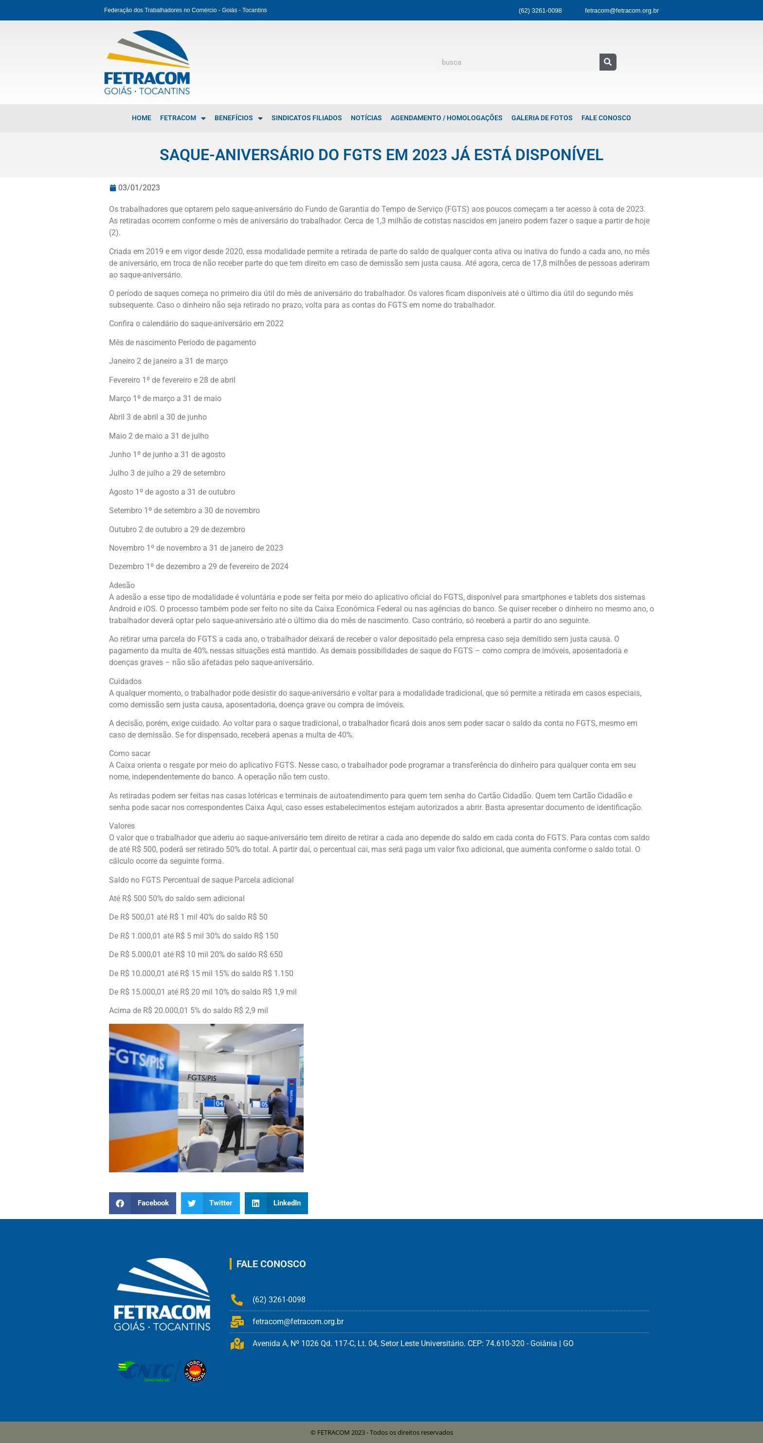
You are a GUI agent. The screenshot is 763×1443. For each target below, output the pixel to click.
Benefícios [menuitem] (239, 118)
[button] (142, 1203)
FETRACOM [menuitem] (183, 118)
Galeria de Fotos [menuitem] (542, 118)
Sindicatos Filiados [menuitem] (307, 118)
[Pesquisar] (608, 62)
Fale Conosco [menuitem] (606, 118)
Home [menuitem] (141, 118)
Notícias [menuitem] (366, 118)
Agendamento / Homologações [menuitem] (447, 118)
